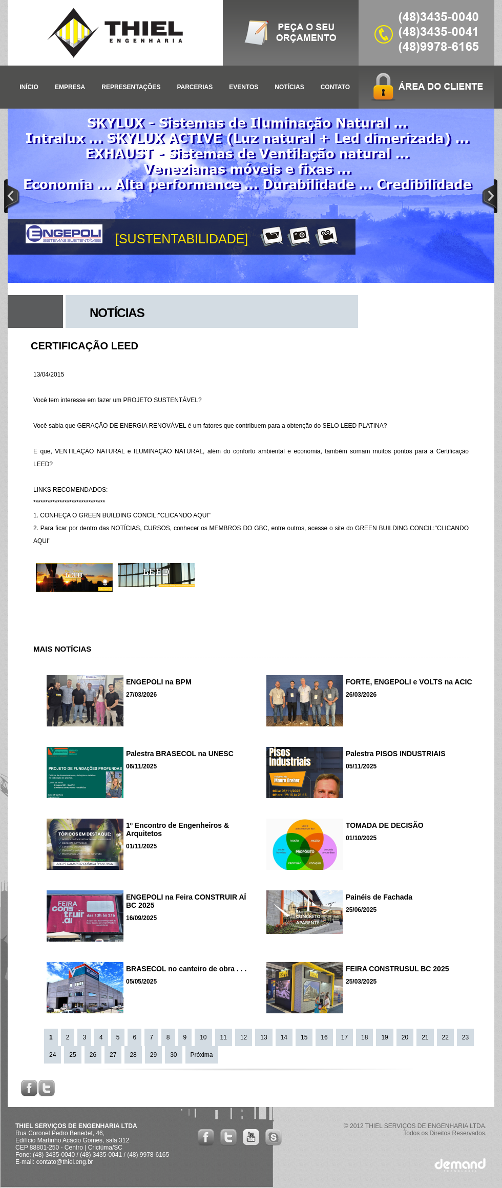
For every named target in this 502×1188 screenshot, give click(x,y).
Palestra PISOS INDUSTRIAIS (396, 753)
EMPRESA (70, 87)
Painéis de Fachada (379, 897)
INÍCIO (28, 87)
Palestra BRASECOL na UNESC (180, 753)
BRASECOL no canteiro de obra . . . (186, 969)
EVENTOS (243, 87)
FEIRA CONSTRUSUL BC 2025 (397, 969)
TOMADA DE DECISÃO (385, 825)
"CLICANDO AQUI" (184, 515)
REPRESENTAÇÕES (130, 87)
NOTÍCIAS (289, 87)
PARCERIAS (195, 87)
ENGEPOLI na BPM (159, 682)
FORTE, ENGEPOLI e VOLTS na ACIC (409, 682)
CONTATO (335, 87)
